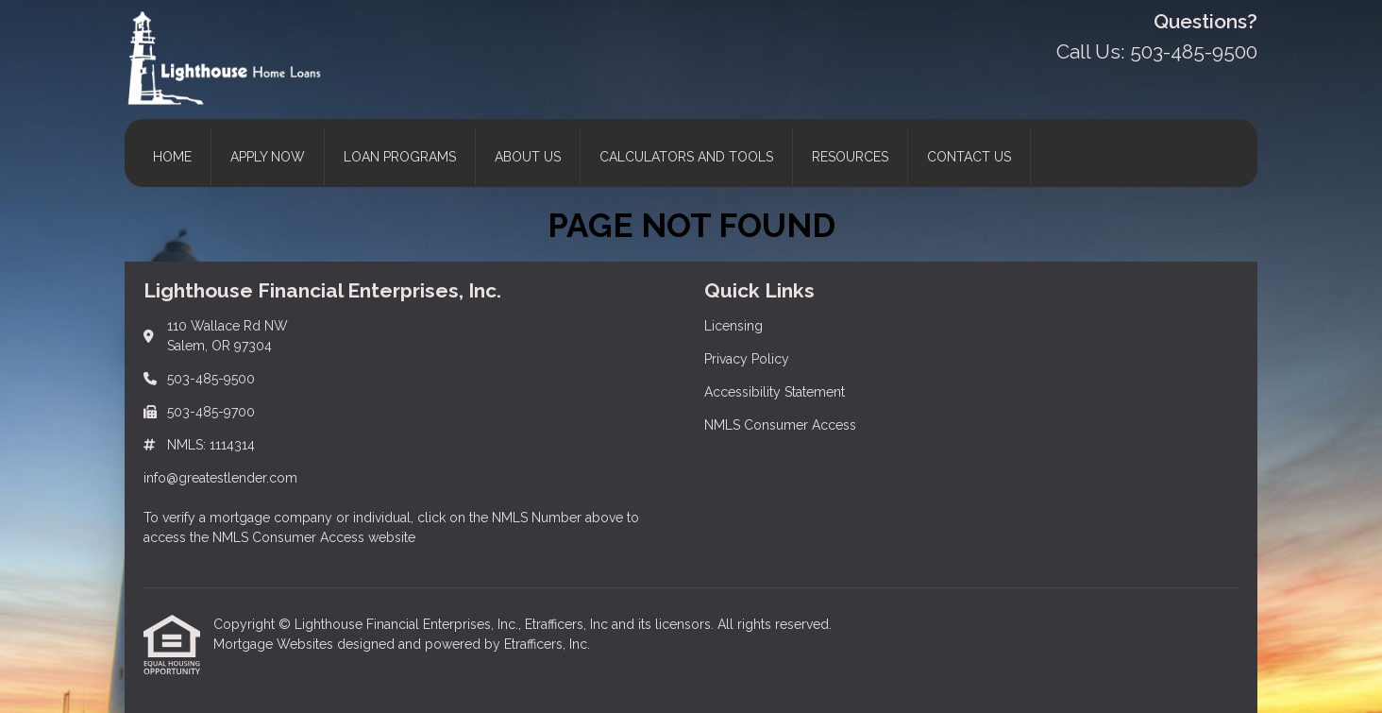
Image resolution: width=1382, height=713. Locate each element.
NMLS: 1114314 (211, 444)
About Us (528, 156)
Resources (850, 156)
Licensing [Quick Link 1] (733, 325)
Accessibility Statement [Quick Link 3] (774, 391)
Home (172, 156)
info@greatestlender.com (220, 477)
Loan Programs (400, 156)
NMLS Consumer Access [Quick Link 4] (780, 425)
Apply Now (267, 156)
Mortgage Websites (275, 644)
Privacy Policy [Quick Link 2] (746, 358)
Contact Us (969, 156)
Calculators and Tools (686, 156)
